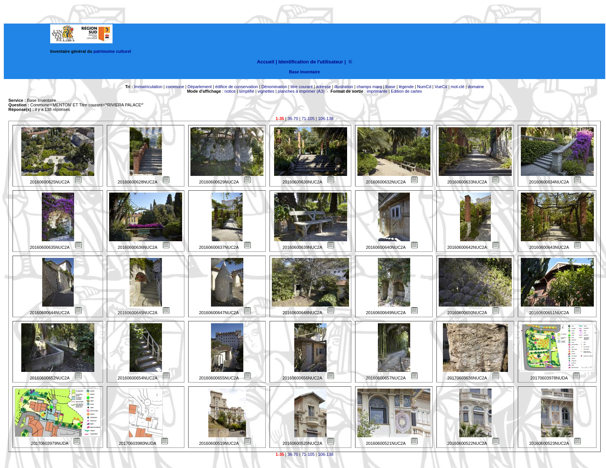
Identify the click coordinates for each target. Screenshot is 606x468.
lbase (390, 86)
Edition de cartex (406, 91)
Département (199, 86)
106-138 (325, 118)
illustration (343, 86)
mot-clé (458, 86)
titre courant (301, 86)
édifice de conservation (236, 86)
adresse (323, 86)
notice (230, 91)
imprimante (377, 91)
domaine (476, 86)
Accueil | (267, 62)
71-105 (307, 118)
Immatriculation (148, 86)
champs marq (369, 86)
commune (175, 86)
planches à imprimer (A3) (301, 91)
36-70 (292, 118)
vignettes (266, 91)
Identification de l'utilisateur (310, 62)
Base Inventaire (304, 72)
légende (406, 86)
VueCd (441, 86)
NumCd (424, 86)
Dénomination (274, 86)
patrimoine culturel (112, 51)
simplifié (246, 91)
